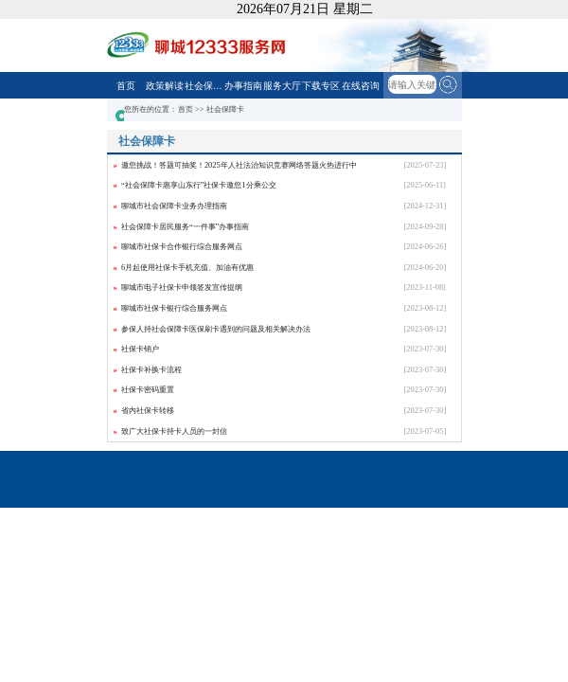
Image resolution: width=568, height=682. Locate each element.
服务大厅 (282, 86)
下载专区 (321, 86)
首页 (125, 86)
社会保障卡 (204, 86)
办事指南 (243, 86)
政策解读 (165, 86)
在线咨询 (361, 86)
